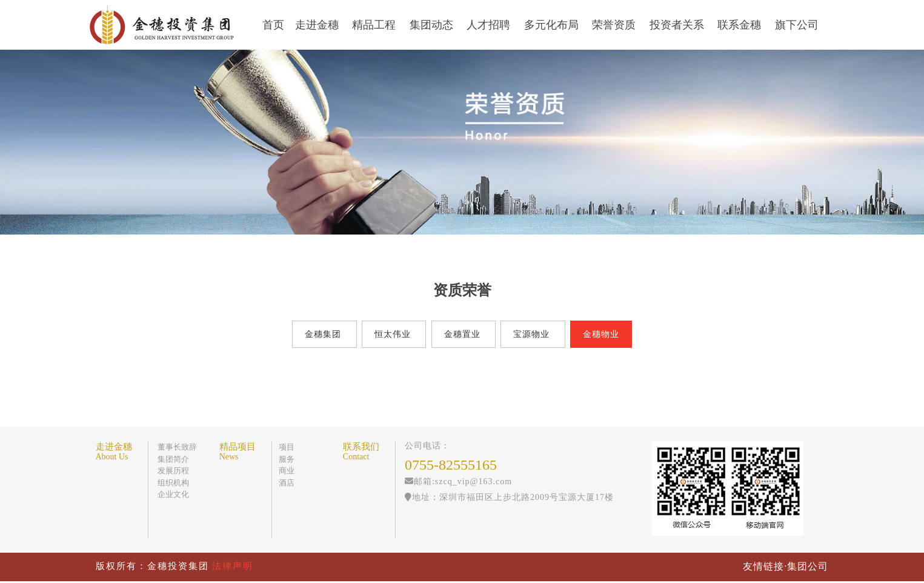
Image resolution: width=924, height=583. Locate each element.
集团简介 (173, 459)
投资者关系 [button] (678, 25)
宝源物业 (531, 334)
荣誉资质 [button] (615, 25)
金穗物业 (601, 334)
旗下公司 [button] (798, 25)
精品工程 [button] (375, 25)
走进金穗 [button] (318, 25)
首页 (273, 25)
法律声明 (232, 566)
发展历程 (173, 470)
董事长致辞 (177, 446)
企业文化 (173, 494)
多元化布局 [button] (553, 25)
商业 (286, 470)
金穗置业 (462, 334)
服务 (286, 459)
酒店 (286, 482)
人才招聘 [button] (490, 25)
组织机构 (173, 482)
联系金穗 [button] (740, 25)
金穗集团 (323, 334)
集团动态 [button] (433, 25)
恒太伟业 (392, 334)
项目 (286, 446)
